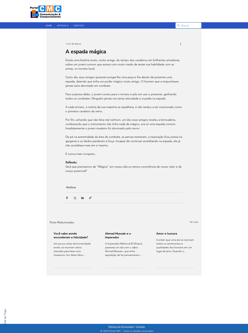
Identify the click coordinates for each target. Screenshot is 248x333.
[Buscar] (188, 26)
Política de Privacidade (121, 326)
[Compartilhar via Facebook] (66, 197)
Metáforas (71, 187)
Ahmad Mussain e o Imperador (118, 235)
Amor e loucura (166, 233)
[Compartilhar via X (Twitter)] (74, 197)
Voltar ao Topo (5, 318)
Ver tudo (194, 221)
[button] (62, 25)
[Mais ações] (181, 44)
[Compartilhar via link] (90, 197)
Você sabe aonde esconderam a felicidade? (71, 235)
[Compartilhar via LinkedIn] (82, 197)
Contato (140, 326)
